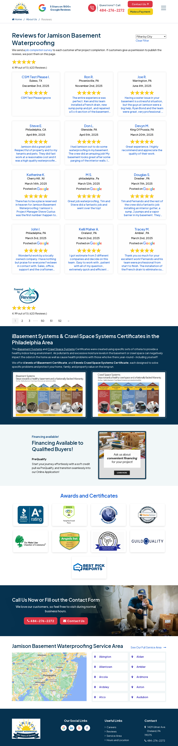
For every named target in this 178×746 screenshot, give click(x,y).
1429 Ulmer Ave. (155, 730)
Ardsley (104, 687)
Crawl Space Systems (61, 349)
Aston (140, 687)
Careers (111, 727)
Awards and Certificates (89, 495)
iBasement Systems (29, 349)
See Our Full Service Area (148, 647)
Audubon (142, 697)
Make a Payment (140, 11)
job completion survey (38, 50)
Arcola (103, 677)
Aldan (140, 656)
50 (42, 320)
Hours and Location (118, 740)
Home (17, 19)
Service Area (114, 735)
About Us (31, 19)
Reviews (112, 731)
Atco (102, 697)
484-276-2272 (111, 10)
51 (51, 320)
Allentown (105, 666)
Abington (105, 656)
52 (60, 320)
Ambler (141, 666)
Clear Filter (142, 40)
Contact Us (140, 4)
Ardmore (142, 677)
